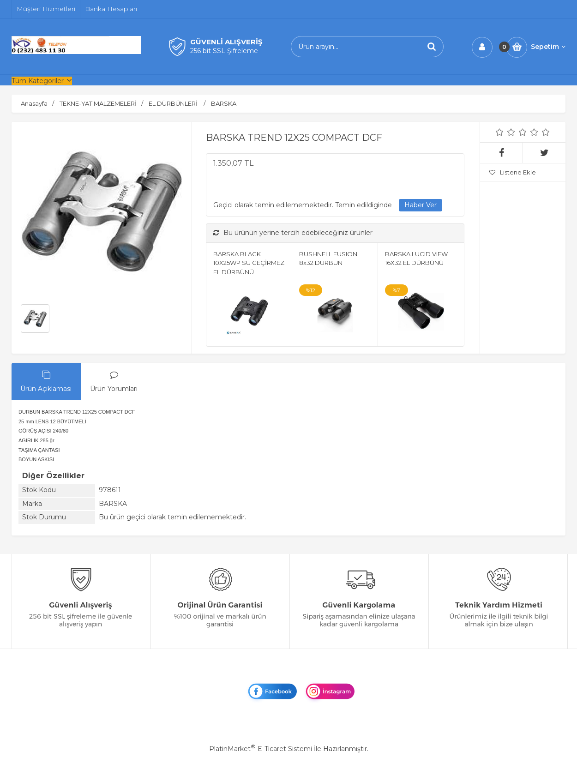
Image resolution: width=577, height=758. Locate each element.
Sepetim (548, 46)
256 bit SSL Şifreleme (224, 51)
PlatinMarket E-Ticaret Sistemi (260, 749)
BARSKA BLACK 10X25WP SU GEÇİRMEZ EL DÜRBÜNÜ (248, 263)
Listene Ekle (512, 172)
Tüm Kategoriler (38, 81)
